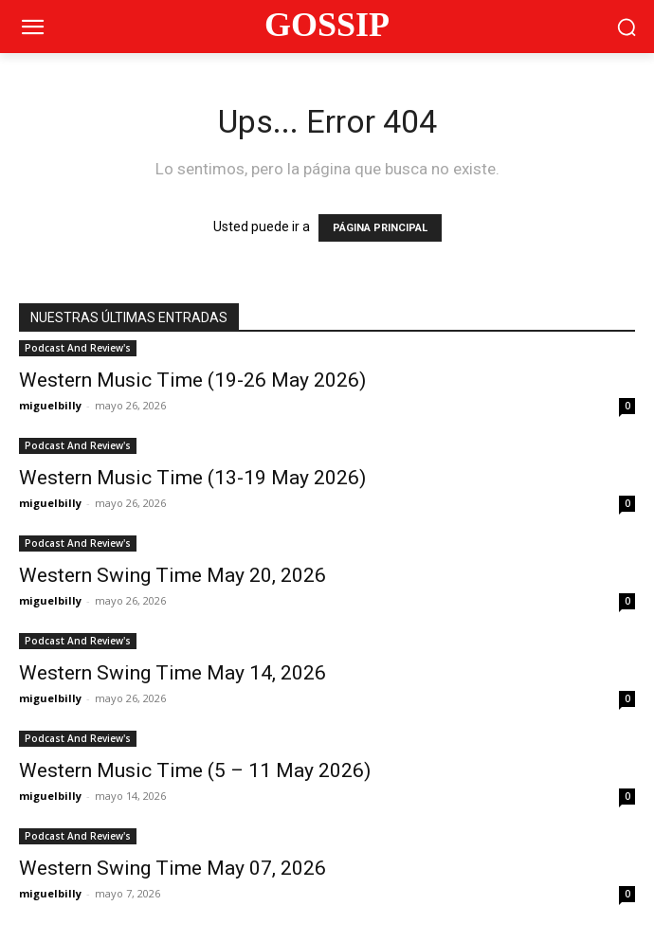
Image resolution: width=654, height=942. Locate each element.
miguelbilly (50, 405)
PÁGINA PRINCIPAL (380, 228)
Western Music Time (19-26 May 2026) (192, 380)
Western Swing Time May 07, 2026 (172, 868)
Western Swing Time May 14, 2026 (172, 672)
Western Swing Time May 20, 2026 (172, 575)
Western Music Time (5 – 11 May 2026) (195, 770)
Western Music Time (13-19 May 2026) (192, 477)
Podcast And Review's (78, 347)
